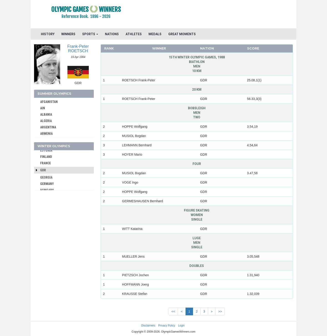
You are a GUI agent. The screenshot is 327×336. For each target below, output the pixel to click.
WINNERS (68, 34)
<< (173, 311)
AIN (42, 108)
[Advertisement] (219, 15)
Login (181, 325)
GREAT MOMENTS (182, 34)
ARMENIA (46, 133)
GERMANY (47, 184)
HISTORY (47, 34)
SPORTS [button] (90, 34)
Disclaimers (148, 325)
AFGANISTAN (49, 102)
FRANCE (45, 163)
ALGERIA (46, 121)
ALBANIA (46, 114)
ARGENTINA (48, 127)
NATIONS (112, 34)
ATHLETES (134, 34)
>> (220, 311)
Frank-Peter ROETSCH (78, 48)
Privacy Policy (166, 325)
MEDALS (155, 34)
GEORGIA (46, 177)
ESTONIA (46, 150)
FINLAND (46, 157)
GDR (43, 170)
